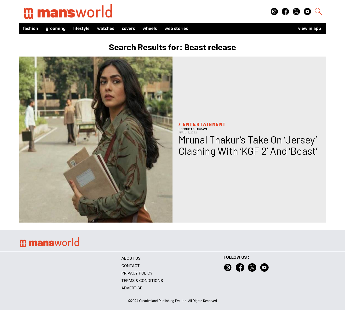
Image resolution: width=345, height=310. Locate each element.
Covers (128, 28)
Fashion (30, 28)
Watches (105, 28)
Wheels (150, 28)
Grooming (56, 28)
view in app (309, 28)
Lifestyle (81, 28)
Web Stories (176, 28)
